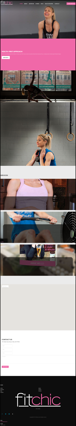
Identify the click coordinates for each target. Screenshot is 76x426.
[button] (38, 306)
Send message (5, 366)
